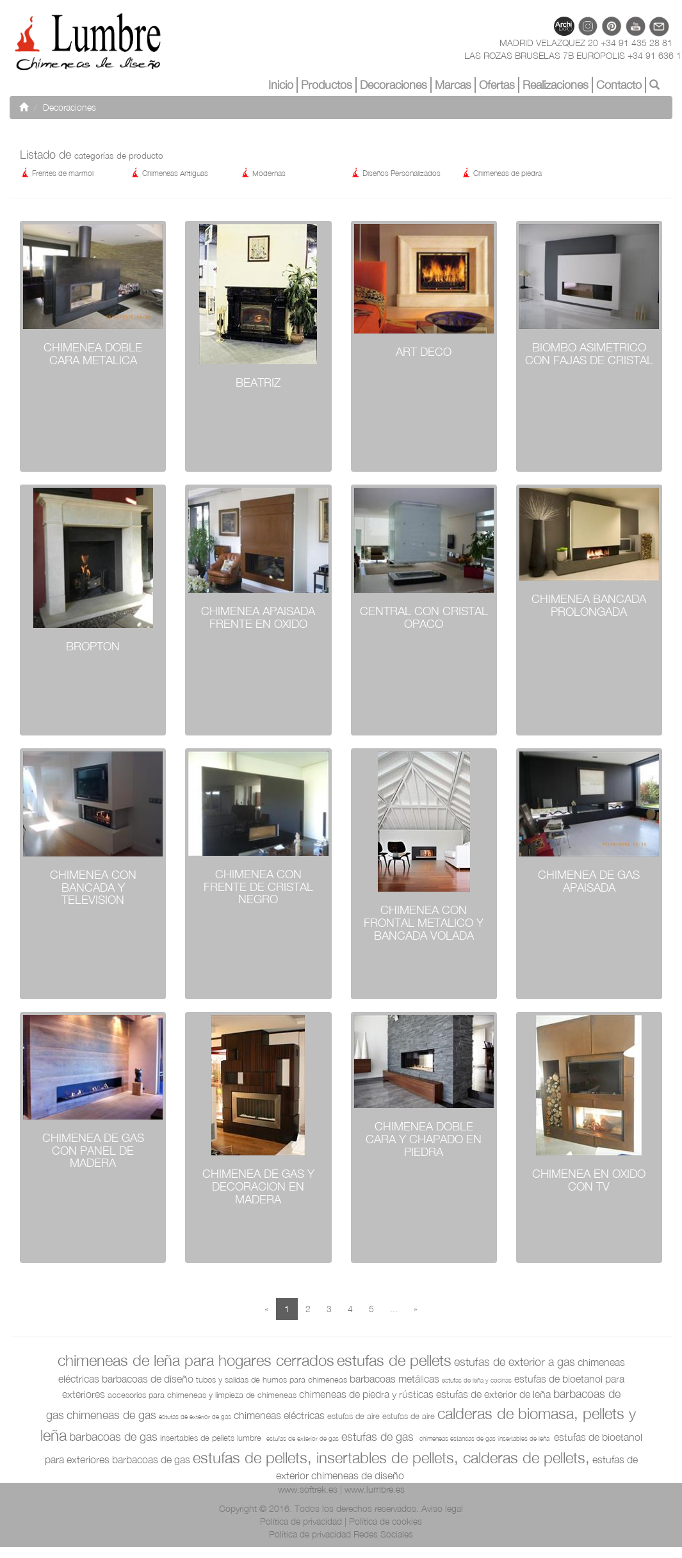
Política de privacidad (301, 1521)
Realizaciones (556, 85)
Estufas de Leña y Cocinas (477, 1380)
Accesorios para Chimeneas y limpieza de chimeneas (202, 1395)
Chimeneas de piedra (501, 173)
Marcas (453, 85)
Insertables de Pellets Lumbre (212, 1438)
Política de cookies (385, 1521)
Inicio (280, 85)
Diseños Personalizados (395, 173)
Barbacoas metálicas (394, 1379)
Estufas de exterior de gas (195, 1416)
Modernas (263, 173)
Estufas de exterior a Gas (514, 1362)
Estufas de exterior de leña (493, 1394)
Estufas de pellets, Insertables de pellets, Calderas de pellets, (391, 1457)
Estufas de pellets (394, 1360)
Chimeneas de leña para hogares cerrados (196, 1360)
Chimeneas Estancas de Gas (457, 1438)
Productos (326, 85)
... (394, 1308)
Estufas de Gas (379, 1436)
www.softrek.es (307, 1489)
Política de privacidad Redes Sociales (341, 1534)
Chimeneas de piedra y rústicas (366, 1394)
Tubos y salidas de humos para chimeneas (271, 1379)
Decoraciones (393, 85)
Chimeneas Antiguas (169, 173)
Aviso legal (442, 1508)
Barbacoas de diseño (147, 1379)
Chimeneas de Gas (111, 1415)
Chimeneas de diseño (357, 1475)
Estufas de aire (353, 1416)
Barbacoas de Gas (113, 1436)
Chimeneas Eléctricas (279, 1415)
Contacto (619, 85)
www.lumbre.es (375, 1489)
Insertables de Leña (524, 1438)
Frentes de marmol (56, 173)
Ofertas (497, 85)
